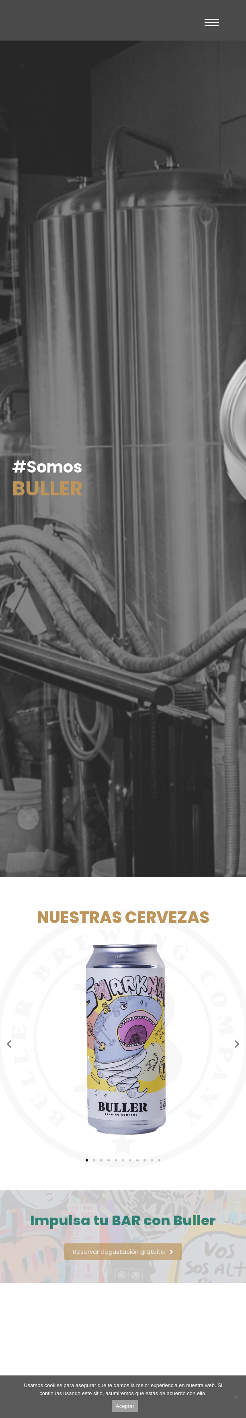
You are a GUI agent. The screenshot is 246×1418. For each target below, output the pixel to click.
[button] (9, 1044)
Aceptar (125, 1406)
